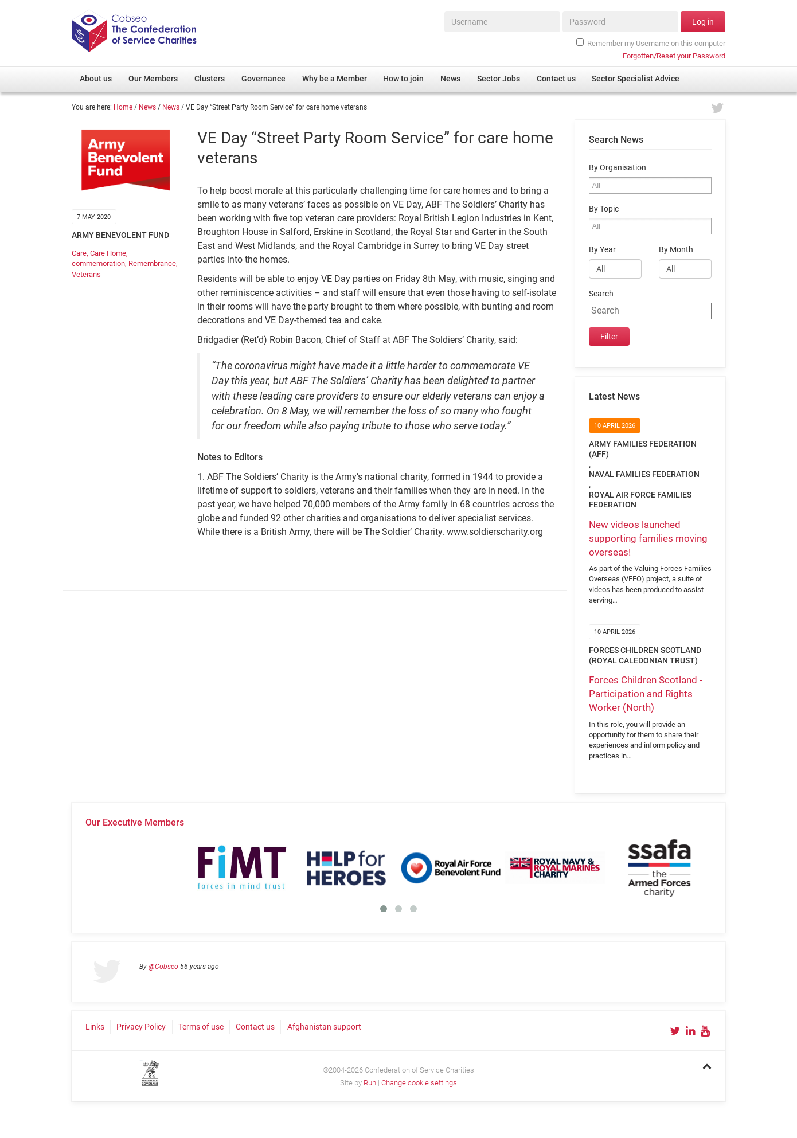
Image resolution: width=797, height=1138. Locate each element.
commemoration (98, 263)
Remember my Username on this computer (650, 43)
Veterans (86, 274)
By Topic (604, 209)
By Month (676, 250)
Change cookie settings (419, 1082)
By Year (602, 250)
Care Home (108, 253)
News (147, 107)
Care (79, 253)
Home (123, 107)
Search (601, 294)
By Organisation (617, 168)
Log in (703, 21)
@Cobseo (163, 967)
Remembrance (152, 263)
